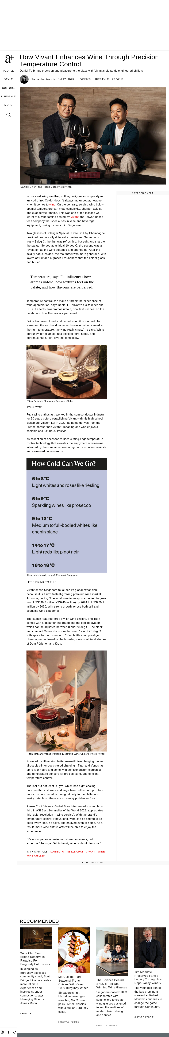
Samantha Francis (43, 79)
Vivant (75, 216)
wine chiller (35, 855)
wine (52, 204)
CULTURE (8, 87)
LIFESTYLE (8, 96)
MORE (8, 105)
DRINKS (85, 79)
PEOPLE (8, 70)
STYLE (8, 79)
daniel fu (57, 851)
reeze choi (75, 851)
